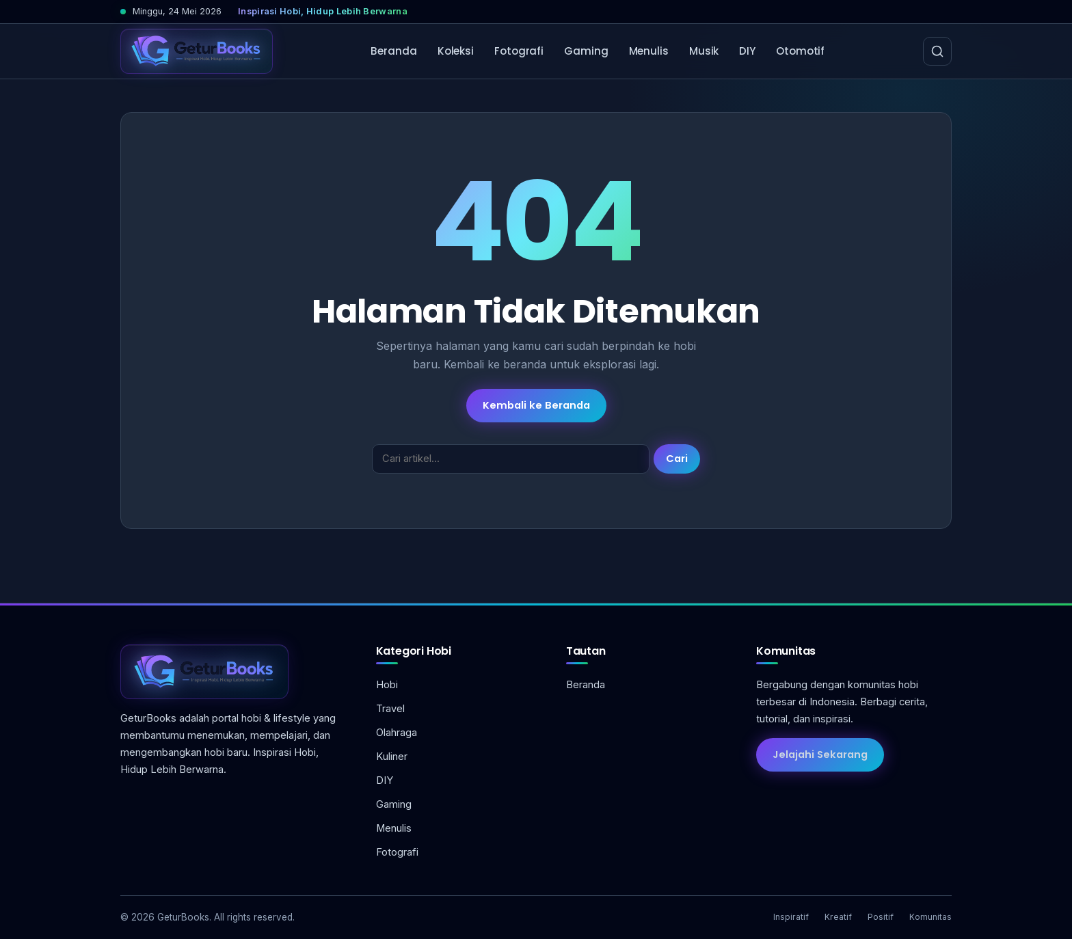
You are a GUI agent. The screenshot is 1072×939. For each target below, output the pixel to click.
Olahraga (396, 732)
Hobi (387, 685)
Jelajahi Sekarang (820, 754)
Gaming (586, 51)
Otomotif (800, 51)
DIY (747, 51)
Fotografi (519, 51)
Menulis (649, 51)
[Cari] (937, 51)
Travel (390, 709)
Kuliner (391, 756)
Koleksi (456, 51)
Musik (704, 51)
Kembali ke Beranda (536, 405)
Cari (677, 458)
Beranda (393, 51)
